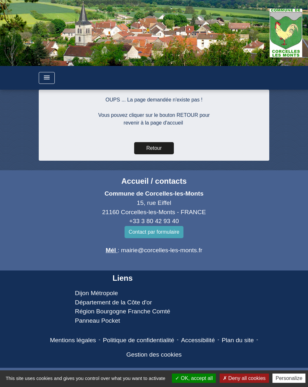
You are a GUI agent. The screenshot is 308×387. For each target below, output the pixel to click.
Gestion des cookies (154, 354)
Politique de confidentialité (138, 340)
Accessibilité (198, 340)
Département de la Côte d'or (113, 302)
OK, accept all (194, 378)
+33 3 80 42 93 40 (154, 221)
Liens (123, 278)
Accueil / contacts (154, 181)
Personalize (289, 378)
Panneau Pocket (97, 320)
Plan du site (238, 340)
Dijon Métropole (96, 293)
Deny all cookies (244, 378)
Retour (154, 148)
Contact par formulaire (154, 232)
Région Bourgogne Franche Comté (122, 311)
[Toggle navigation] (47, 78)
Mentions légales (73, 340)
